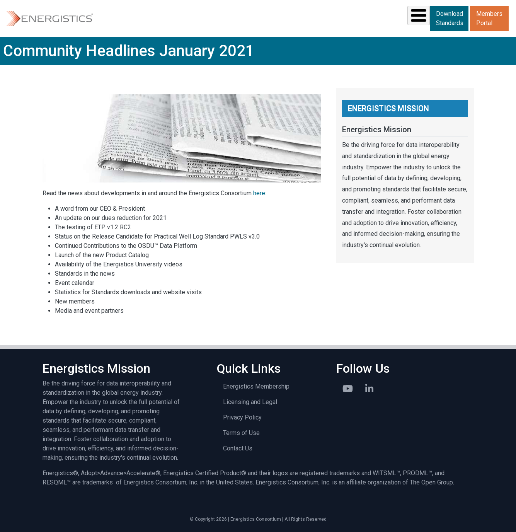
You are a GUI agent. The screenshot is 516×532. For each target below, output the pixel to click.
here (259, 192)
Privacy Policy (242, 416)
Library (358, 18)
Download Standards (449, 18)
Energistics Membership (256, 385)
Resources (239, 18)
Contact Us (237, 447)
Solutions (129, 18)
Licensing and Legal (250, 401)
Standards (183, 18)
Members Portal (489, 18)
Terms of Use (241, 432)
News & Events (302, 18)
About (402, 18)
